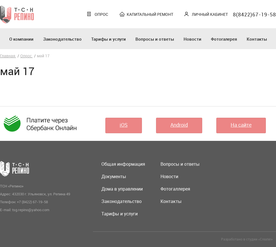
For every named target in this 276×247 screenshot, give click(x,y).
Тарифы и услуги (108, 39)
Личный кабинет (210, 14)
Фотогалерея (224, 39)
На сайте (241, 124)
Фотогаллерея (175, 189)
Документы (113, 176)
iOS (124, 124)
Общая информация (123, 164)
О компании (21, 39)
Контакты (257, 39)
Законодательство (62, 39)
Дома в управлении (122, 189)
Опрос (101, 14)
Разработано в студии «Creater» (247, 239)
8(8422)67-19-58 (254, 14)
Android (179, 124)
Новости (192, 39)
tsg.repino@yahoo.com (30, 209)
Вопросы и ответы (154, 39)
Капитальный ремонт (150, 14)
